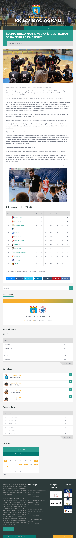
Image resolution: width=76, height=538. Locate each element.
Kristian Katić (15, 400)
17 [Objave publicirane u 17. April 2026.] (26, 464)
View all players (67, 363)
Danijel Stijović (15, 392)
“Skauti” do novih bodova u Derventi (36, 520)
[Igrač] (30, 340)
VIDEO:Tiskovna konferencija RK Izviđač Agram (36, 501)
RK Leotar (16, 233)
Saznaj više (8, 529)
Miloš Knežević (15, 377)
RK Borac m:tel (17, 217)
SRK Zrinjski (12, 433)
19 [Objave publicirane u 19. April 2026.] (36, 464)
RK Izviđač (11, 271)
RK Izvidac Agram (18, 225)
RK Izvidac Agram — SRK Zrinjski (38, 316)
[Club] (22, 213)
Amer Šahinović (8, 348)
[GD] (51, 213)
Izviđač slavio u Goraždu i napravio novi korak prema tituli (36, 511)
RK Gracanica (16, 229)
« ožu (4, 474)
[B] (67, 213)
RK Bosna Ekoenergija (19, 252)
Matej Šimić (7, 359)
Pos (8, 213)
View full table (68, 437)
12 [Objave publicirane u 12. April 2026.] (36, 461)
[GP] (57, 213)
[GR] (62, 213)
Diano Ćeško (7, 344)
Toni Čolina (41, 271)
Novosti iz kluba (22, 271)
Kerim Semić (7, 355)
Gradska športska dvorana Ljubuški (43, 320)
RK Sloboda (16, 221)
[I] (45, 213)
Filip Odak (6, 352)
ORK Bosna (16, 264)
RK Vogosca (16, 236)
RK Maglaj (16, 260)
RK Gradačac (16, 248)
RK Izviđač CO (34, 271)
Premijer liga (28, 320)
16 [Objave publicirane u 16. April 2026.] (20, 464)
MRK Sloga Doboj (18, 240)
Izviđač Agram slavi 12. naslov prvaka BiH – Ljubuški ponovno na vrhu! (37, 492)
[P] (36, 213)
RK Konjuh (16, 256)
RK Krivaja (16, 244)
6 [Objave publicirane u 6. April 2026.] (5, 461)
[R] (41, 213)
